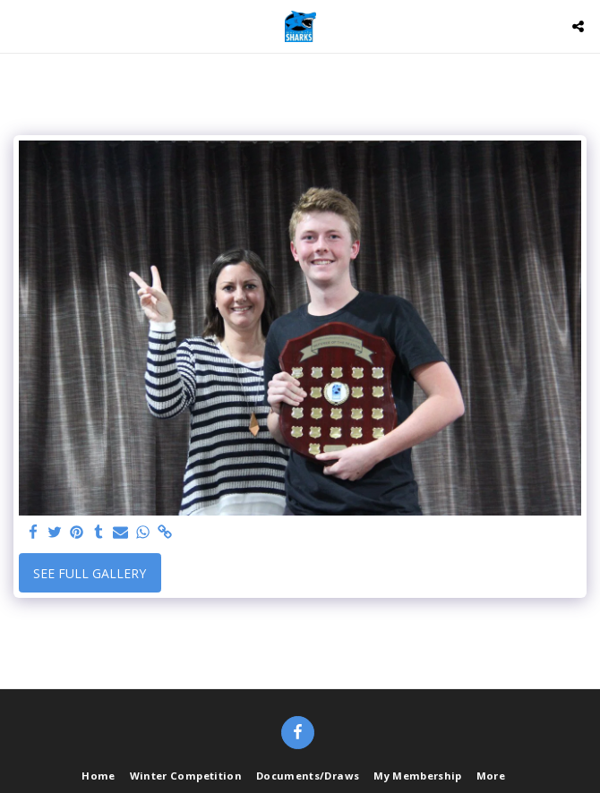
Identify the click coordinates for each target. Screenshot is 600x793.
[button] (19, 25)
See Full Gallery (89, 573)
